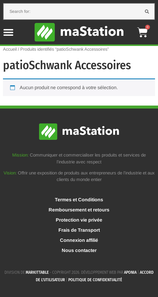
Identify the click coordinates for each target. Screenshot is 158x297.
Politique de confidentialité (95, 279)
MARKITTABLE (37, 272)
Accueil (10, 49)
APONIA (130, 272)
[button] (8, 32)
